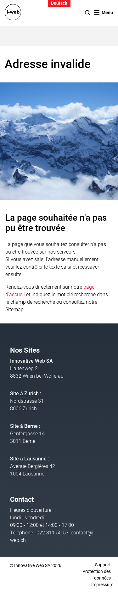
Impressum (102, 584)
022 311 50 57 (53, 533)
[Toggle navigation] (103, 12)
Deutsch (59, 3)
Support (103, 564)
